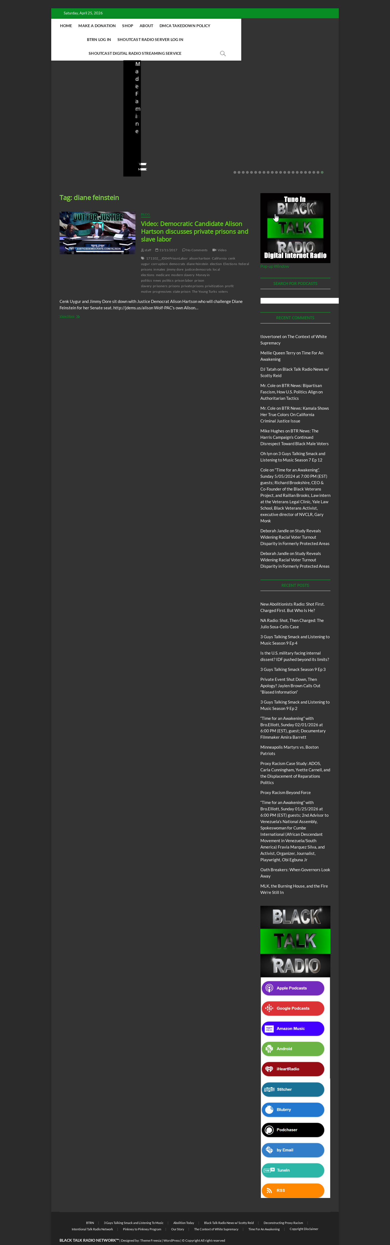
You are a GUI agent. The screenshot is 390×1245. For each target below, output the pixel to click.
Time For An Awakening (264, 1215)
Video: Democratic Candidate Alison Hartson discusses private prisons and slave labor (194, 218)
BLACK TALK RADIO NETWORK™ (89, 1226)
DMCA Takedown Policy (218, 25)
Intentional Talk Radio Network (92, 1215)
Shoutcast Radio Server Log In (134, 39)
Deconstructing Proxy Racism (283, 1209)
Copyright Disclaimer (304, 1215)
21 (318, 158)
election (216, 250)
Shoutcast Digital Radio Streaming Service (220, 39)
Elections (230, 250)
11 (276, 158)
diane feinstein (198, 250)
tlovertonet (270, 322)
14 (289, 158)
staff (63, 139)
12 (280, 158)
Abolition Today (183, 1209)
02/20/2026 (300, 139)
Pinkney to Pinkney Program (142, 1215)
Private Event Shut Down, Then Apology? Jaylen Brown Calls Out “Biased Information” (301, 121)
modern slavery (182, 261)
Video (222, 236)
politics (167, 267)
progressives (162, 278)
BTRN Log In (262, 25)
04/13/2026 (156, 139)
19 (309, 158)
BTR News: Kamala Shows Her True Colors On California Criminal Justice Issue (294, 401)
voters (223, 278)
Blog (71, 96)
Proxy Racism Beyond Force (285, 778)
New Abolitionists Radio (160, 108)
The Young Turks (204, 278)
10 (272, 158)
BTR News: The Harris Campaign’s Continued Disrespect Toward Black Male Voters (294, 423)
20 (313, 158)
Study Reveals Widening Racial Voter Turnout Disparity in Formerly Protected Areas (295, 523)
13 (284, 158)
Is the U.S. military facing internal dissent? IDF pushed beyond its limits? (230, 121)
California (219, 245)
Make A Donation (130, 25)
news (157, 267)
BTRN (297, 101)
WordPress (171, 1227)
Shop (161, 25)
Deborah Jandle (274, 517)
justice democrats (198, 256)
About (180, 25)
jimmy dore (175, 256)
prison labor (184, 267)
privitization (214, 272)
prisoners (160, 272)
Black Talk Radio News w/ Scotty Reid (229, 1209)
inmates (159, 256)
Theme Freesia (150, 1227)
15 (293, 158)
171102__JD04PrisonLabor (167, 245)
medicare (163, 261)
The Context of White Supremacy (216, 1215)
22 (322, 158)
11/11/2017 (166, 236)
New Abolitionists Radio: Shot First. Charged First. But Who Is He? (86, 121)
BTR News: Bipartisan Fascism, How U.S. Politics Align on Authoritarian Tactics (291, 378)
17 (301, 158)
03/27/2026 (228, 139)
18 (305, 158)
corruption (159, 250)
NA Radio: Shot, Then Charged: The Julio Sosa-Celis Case (155, 124)
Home (100, 25)
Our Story (177, 1215)
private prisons (192, 272)
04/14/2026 (84, 139)
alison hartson (200, 245)
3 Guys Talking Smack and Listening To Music (133, 1209)
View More (68, 155)
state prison (181, 278)
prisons (174, 272)
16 (297, 158)
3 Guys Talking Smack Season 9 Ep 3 (293, 655)
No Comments (70, 147)
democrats (177, 250)
